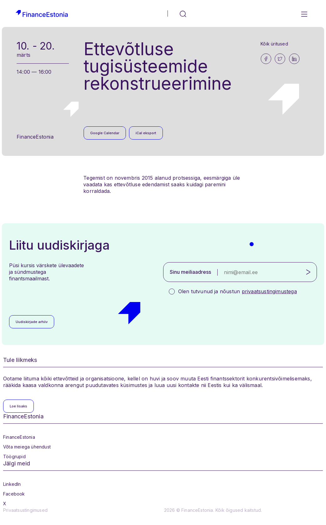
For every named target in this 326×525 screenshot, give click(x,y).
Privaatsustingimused (25, 510)
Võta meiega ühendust (27, 446)
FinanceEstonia (19, 437)
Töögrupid (14, 456)
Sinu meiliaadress (190, 272)
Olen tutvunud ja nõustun (237, 291)
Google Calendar (104, 133)
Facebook (14, 493)
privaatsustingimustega (269, 291)
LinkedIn (12, 484)
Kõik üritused (274, 43)
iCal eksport (146, 133)
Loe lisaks (18, 406)
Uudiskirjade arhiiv (32, 322)
